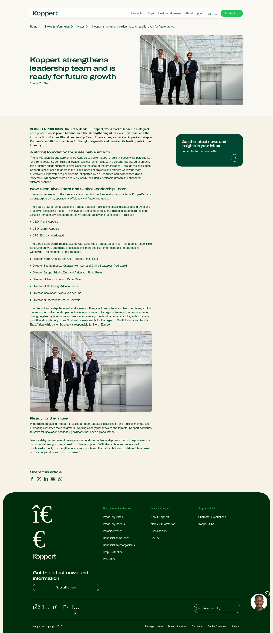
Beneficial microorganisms (119, 545)
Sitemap (235, 626)
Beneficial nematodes (116, 538)
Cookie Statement (217, 626)
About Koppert (195, 13)
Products (137, 13)
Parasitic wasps (113, 531)
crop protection (41, 133)
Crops (150, 13)
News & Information (57, 26)
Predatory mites (113, 517)
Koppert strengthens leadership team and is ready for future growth (133, 26)
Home (33, 26)
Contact (156, 538)
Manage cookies (154, 626)
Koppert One (206, 524)
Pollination (109, 559)
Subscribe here (76, 587)
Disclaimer (197, 626)
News (81, 26)
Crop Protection (113, 552)
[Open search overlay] (210, 13)
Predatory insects (114, 524)
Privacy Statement (178, 626)
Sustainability (159, 531)
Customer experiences (212, 517)
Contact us (232, 13)
